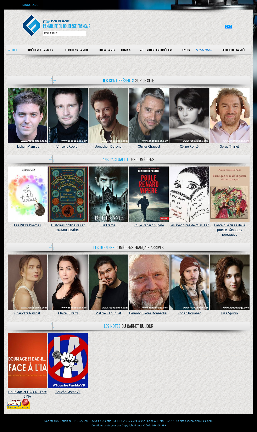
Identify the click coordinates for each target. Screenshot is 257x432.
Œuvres (125, 50)
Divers (186, 50)
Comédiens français (77, 50)
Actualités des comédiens (156, 50)
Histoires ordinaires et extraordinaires (68, 225)
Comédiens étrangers (40, 50)
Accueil (13, 50)
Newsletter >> (204, 50)
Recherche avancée (233, 50)
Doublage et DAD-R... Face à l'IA (27, 391)
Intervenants (107, 50)
